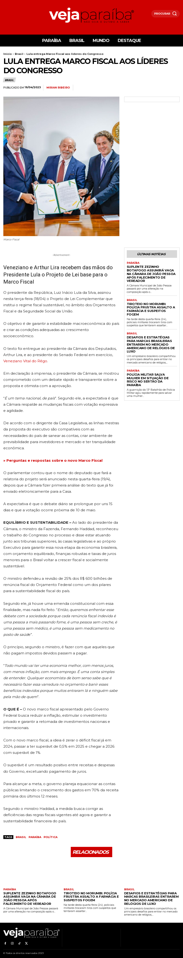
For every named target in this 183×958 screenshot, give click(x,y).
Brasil (19, 54)
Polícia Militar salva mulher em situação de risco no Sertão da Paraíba (152, 359)
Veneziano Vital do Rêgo (25, 361)
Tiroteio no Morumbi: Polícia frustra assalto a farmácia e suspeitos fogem (149, 300)
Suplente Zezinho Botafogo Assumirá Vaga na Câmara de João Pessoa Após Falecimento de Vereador (151, 270)
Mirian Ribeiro (58, 87)
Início (7, 54)
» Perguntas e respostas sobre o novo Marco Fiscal (52, 460)
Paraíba (35, 837)
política (50, 837)
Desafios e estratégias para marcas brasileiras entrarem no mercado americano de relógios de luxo (150, 330)
